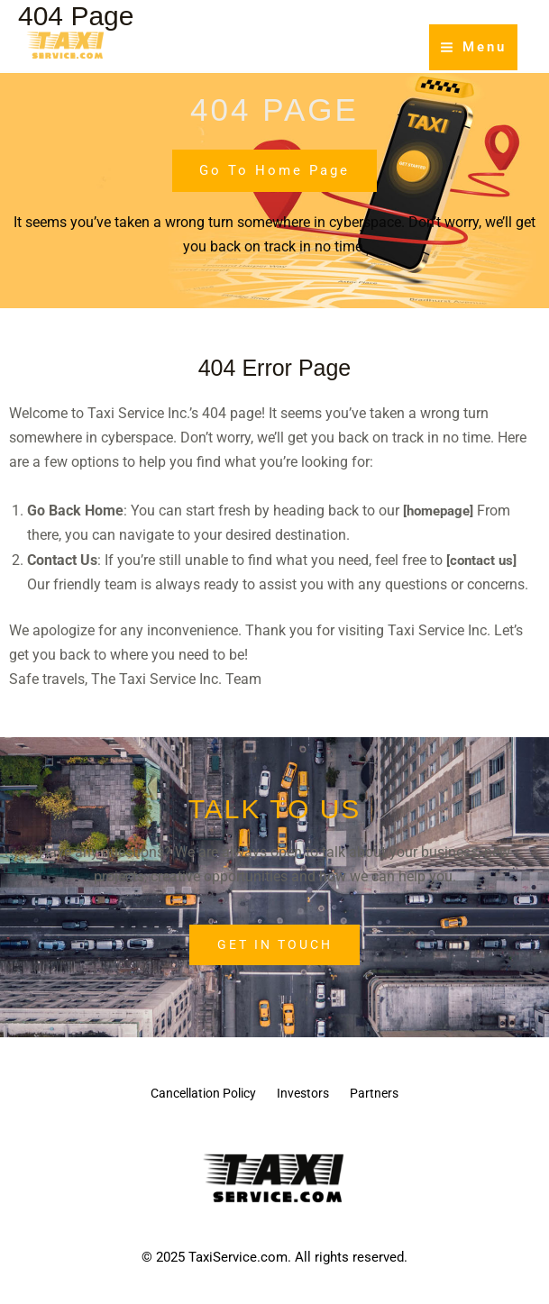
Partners (396, 1095)
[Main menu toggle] (473, 47)
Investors (307, 1095)
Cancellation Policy (185, 1095)
